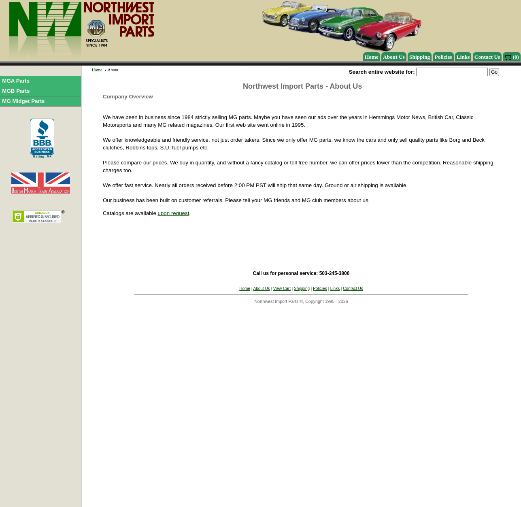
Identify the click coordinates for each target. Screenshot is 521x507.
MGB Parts (16, 91)
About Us (394, 57)
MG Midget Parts (23, 101)
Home (372, 57)
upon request (173, 213)
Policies (443, 57)
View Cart (282, 288)
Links (463, 57)
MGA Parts (16, 81)
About (113, 70)
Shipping (419, 57)
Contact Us (487, 57)
